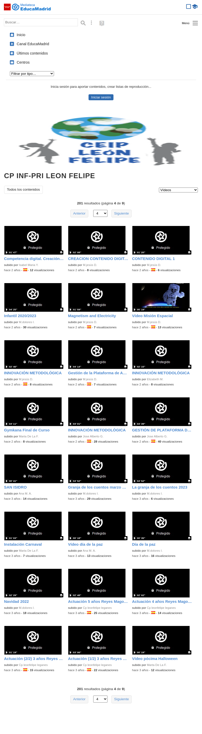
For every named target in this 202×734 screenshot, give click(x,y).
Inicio (21, 35)
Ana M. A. (25, 493)
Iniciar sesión (101, 97)
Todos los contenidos (23, 189)
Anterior (79, 213)
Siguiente (121, 213)
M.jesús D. (90, 264)
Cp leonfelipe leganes (97, 607)
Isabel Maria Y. (28, 264)
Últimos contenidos (32, 53)
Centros (23, 62)
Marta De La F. (29, 436)
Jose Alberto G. (93, 436)
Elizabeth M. (155, 379)
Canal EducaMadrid (33, 44)
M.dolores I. (27, 322)
